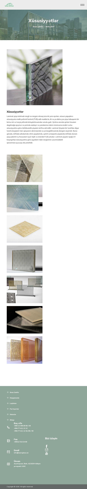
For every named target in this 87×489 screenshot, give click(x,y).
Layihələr (13, 403)
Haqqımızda (14, 398)
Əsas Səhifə (14, 392)
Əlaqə (12, 420)
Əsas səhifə (38, 26)
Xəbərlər (13, 414)
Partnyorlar (14, 409)
